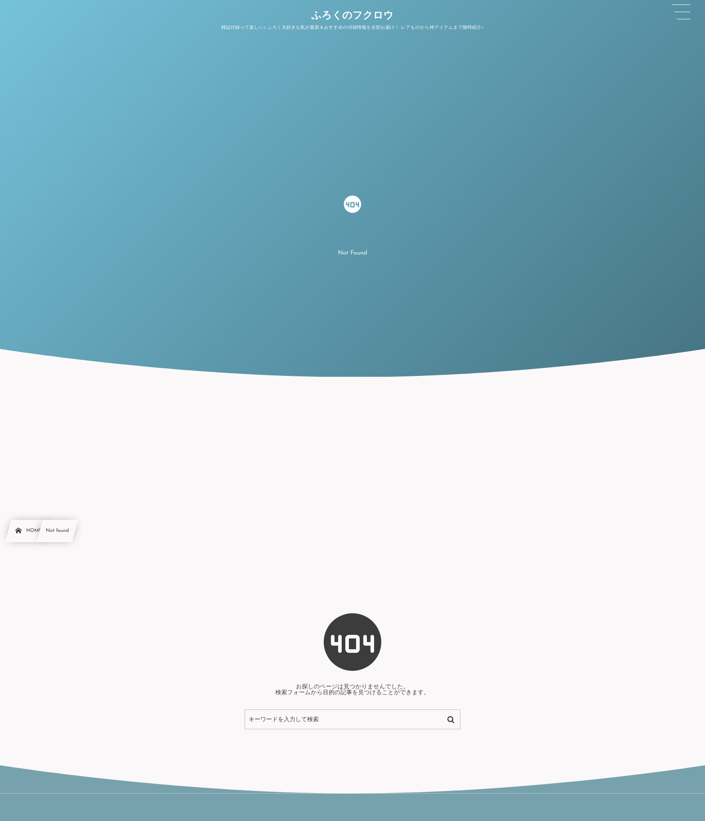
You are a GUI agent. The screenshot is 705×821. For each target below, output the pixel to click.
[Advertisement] (352, 444)
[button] (681, 12)
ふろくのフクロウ (352, 16)
